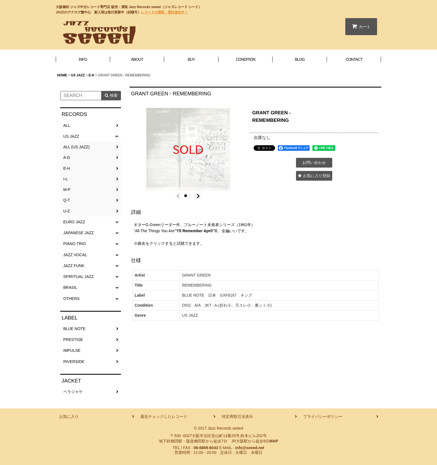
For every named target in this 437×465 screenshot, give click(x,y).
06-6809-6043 (206, 447)
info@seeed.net (249, 447)
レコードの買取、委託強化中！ (164, 12)
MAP (274, 441)
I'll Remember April (194, 231)
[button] (178, 196)
